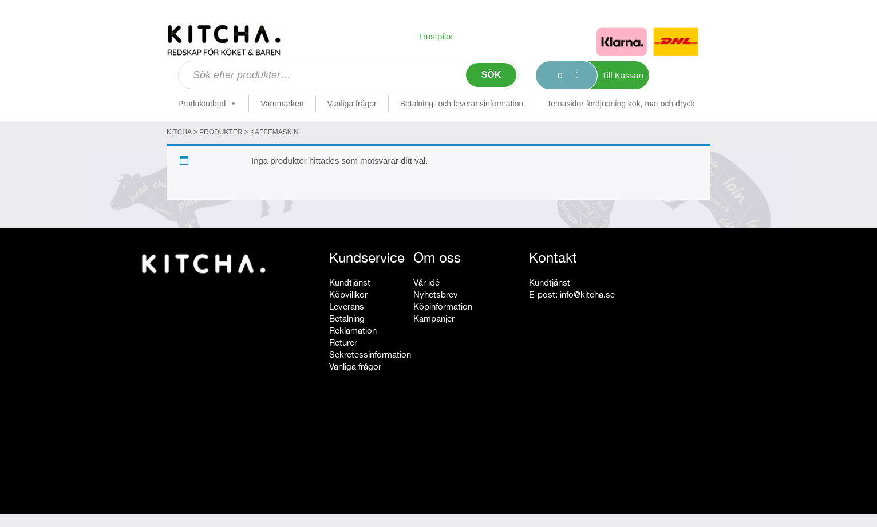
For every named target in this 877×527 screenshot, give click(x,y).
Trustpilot (435, 36)
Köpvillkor (348, 294)
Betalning (347, 318)
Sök (491, 75)
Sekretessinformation (370, 354)
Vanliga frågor (352, 103)
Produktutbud (207, 103)
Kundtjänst (349, 282)
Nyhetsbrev (435, 294)
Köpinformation (442, 306)
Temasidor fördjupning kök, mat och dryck (620, 103)
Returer (343, 342)
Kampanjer (434, 318)
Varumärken (281, 103)
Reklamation (353, 330)
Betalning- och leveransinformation (462, 103)
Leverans (346, 306)
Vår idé (426, 282)
